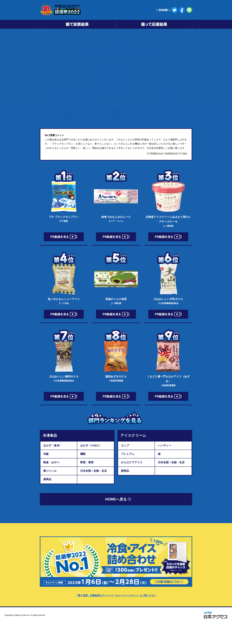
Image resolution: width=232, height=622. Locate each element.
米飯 (46, 453)
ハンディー (164, 445)
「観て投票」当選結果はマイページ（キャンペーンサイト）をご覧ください (116, 595)
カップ (125, 445)
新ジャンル (50, 470)
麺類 (83, 453)
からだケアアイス (131, 462)
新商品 (47, 479)
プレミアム (127, 453)
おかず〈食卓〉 (52, 445)
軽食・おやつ (51, 462)
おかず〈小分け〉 (91, 445)
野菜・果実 (87, 462)
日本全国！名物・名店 (93, 470)
